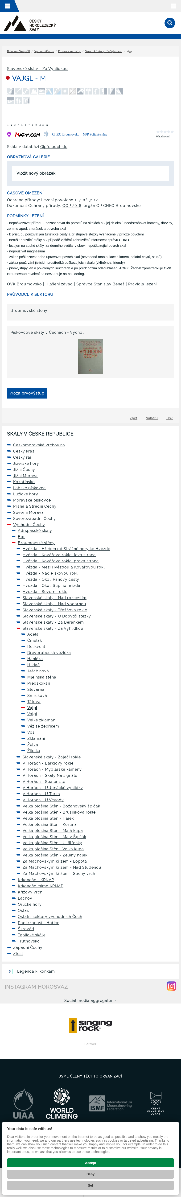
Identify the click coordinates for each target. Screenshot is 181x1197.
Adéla (33, 634)
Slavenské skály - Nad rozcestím (54, 598)
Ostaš (23, 910)
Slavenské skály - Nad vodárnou (54, 604)
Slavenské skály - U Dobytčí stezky (57, 616)
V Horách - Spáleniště (44, 781)
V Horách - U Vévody (43, 800)
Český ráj (22, 457)
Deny (90, 1174)
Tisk (169, 418)
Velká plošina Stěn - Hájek (48, 818)
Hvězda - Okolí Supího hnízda (51, 585)
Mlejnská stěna (41, 677)
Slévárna (36, 689)
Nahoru (152, 418)
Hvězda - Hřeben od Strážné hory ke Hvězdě (66, 549)
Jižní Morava (25, 475)
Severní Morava (28, 512)
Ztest (18, 953)
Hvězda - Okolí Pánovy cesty (51, 579)
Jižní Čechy (24, 469)
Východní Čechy (44, 51)
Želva (32, 744)
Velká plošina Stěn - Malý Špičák (54, 837)
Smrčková (37, 695)
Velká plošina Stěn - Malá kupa (53, 830)
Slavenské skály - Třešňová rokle (55, 610)
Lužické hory (25, 494)
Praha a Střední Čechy (35, 506)
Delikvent (36, 646)
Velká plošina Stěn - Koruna (50, 824)
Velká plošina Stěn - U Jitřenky (52, 843)
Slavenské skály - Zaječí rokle (52, 757)
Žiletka (33, 751)
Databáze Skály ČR (18, 51)
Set (90, 1185)
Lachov (25, 898)
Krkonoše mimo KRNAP (40, 886)
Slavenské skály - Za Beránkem (53, 622)
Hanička (35, 659)
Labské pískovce (29, 488)
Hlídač (33, 665)
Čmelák (34, 640)
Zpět (133, 418)
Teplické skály (31, 935)
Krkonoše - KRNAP (36, 880)
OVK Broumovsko (24, 284)
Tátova (34, 701)
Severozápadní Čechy (34, 518)
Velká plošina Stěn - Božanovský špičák (61, 806)
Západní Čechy (27, 947)
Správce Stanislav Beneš (100, 284)
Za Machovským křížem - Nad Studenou (62, 867)
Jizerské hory (26, 463)
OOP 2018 (71, 205)
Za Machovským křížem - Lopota (55, 861)
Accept (90, 1163)
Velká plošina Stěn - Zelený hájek (55, 855)
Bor (21, 537)
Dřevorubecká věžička (49, 652)
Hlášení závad (59, 284)
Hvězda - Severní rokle (45, 591)
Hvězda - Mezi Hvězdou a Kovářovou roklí (64, 567)
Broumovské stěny (69, 51)
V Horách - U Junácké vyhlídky (53, 788)
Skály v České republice (40, 434)
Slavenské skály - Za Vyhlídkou (103, 51)
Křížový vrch (30, 892)
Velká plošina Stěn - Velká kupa (53, 849)
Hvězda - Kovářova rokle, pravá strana (61, 561)
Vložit (26, 393)
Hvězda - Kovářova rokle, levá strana (59, 555)
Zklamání (36, 738)
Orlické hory (30, 904)
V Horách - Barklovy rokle (48, 763)
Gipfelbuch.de (53, 146)
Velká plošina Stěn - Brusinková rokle (59, 812)
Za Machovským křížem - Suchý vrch (59, 873)
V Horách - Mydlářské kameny (52, 769)
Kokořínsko (24, 482)
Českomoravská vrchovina (39, 445)
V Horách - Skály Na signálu (50, 775)
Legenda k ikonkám (31, 971)
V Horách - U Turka (41, 794)
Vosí (31, 732)
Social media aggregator (90, 1000)
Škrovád (26, 929)
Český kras (23, 451)
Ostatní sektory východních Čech (50, 916)
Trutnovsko (29, 941)
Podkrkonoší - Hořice (38, 923)
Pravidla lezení (142, 284)
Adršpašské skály (35, 530)
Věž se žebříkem (43, 726)
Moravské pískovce (32, 500)
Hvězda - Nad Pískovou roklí (50, 573)
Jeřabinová (38, 671)
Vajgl (32, 708)
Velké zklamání (41, 720)
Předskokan (38, 683)
